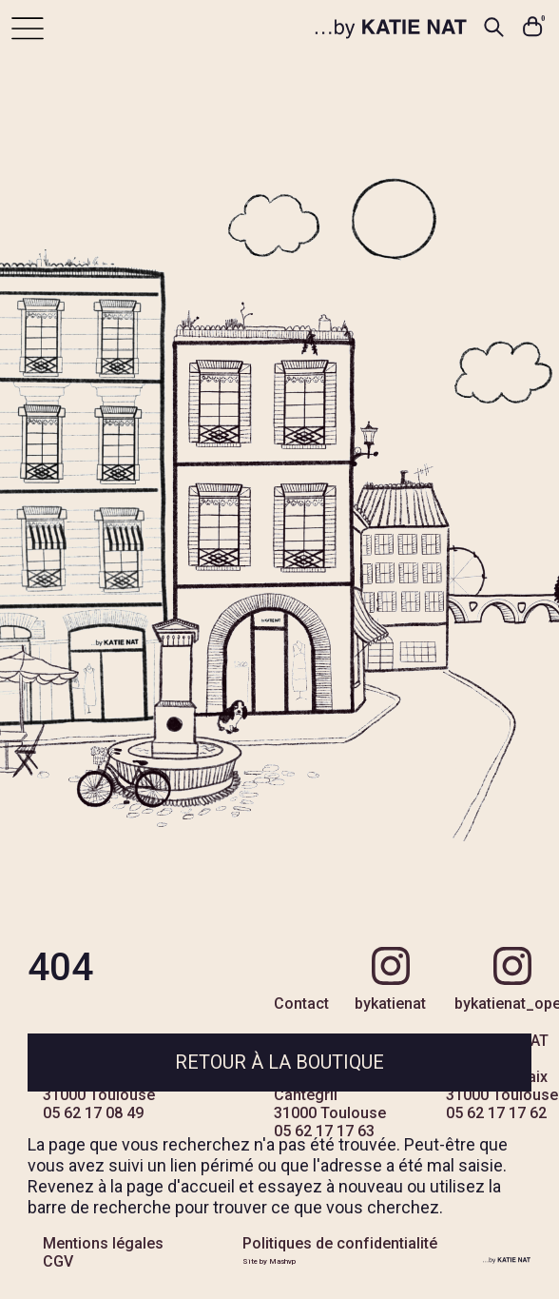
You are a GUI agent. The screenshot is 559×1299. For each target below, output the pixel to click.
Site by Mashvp (269, 1261)
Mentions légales (103, 1243)
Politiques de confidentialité (339, 1243)
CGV (58, 1261)
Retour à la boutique (279, 1062)
